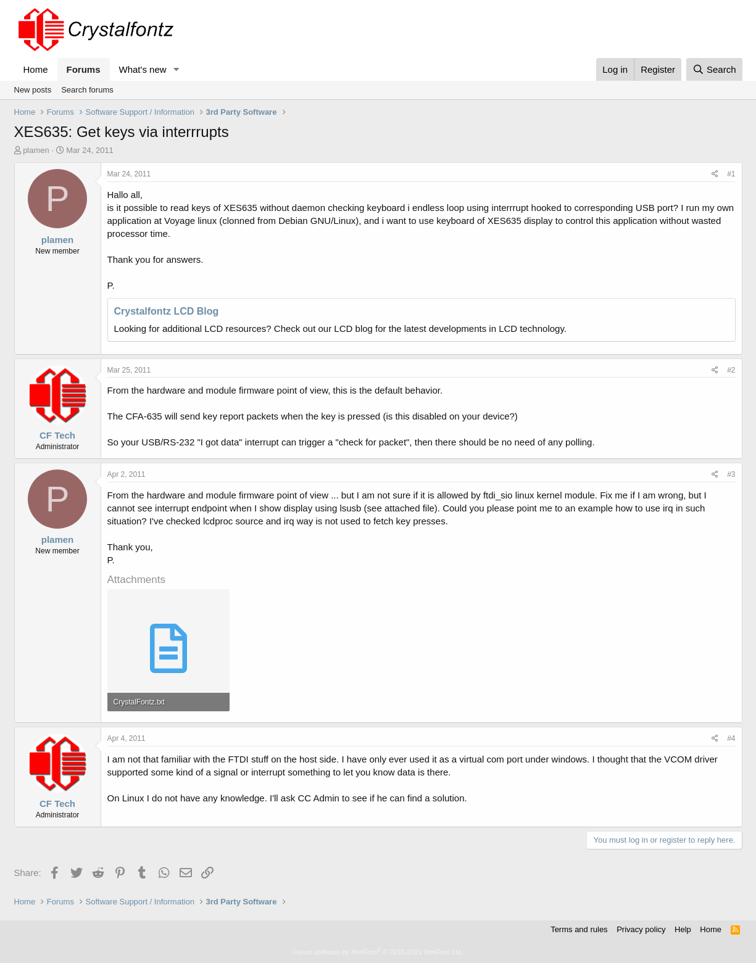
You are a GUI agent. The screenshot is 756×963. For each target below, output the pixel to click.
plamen (36, 150)
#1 (731, 174)
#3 (731, 474)
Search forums (87, 89)
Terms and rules (578, 929)
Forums (84, 69)
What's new (143, 69)
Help (683, 929)
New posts (33, 89)
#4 (731, 738)
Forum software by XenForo (378, 952)
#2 (731, 370)
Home (35, 69)
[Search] (714, 69)
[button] (176, 69)
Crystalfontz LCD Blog (166, 311)
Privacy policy (641, 929)
